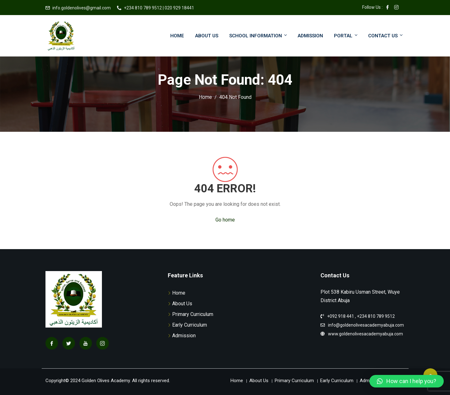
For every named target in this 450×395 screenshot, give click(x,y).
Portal (346, 36)
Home (177, 36)
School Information (258, 36)
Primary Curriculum (192, 314)
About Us (206, 36)
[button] (406, 381)
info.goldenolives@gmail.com (81, 7)
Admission (310, 36)
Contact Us (386, 36)
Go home (225, 220)
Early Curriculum (189, 325)
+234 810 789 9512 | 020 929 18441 (159, 7)
